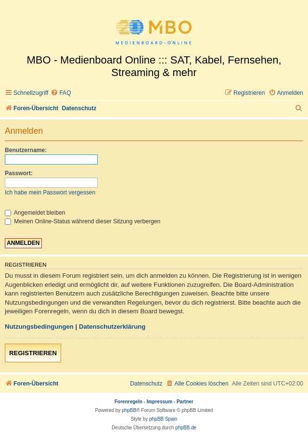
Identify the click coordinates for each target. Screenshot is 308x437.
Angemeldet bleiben (35, 212)
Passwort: (19, 173)
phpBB (129, 410)
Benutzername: (26, 150)
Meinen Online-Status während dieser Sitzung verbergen (82, 221)
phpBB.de (185, 427)
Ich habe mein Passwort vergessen (50, 192)
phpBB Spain (163, 419)
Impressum (159, 401)
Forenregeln (128, 401)
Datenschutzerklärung (112, 326)
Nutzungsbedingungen (39, 326)
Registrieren (33, 353)
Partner (185, 401)
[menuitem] (61, 93)
